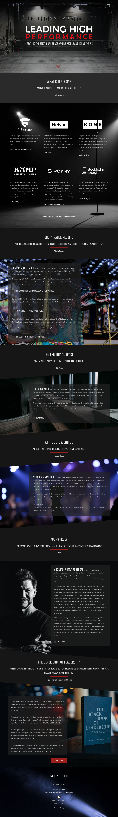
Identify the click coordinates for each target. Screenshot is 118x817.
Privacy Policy (59, 808)
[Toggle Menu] (108, 4)
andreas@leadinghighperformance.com (59, 792)
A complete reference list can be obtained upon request (59, 216)
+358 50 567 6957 (59, 789)
